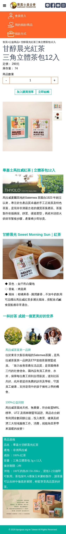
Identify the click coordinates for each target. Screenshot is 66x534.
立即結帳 (43, 91)
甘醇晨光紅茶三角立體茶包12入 (38, 42)
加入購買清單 (25, 91)
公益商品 (14, 42)
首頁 (5, 42)
